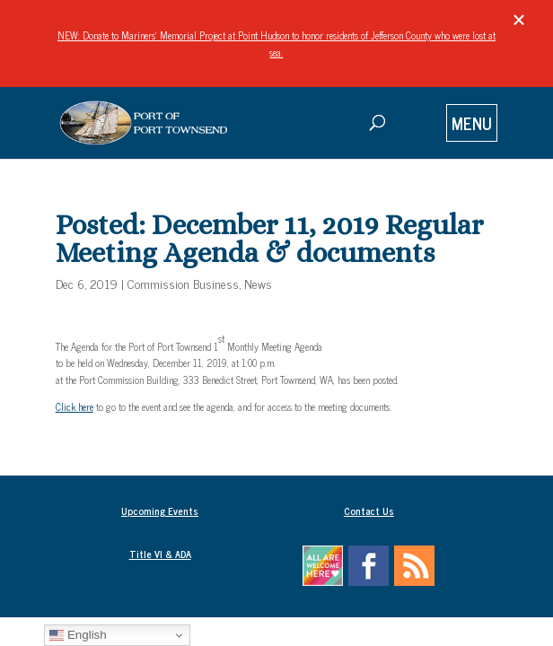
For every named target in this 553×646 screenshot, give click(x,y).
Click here (74, 406)
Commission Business (183, 283)
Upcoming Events (159, 510)
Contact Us (369, 510)
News (258, 283)
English (77, 635)
